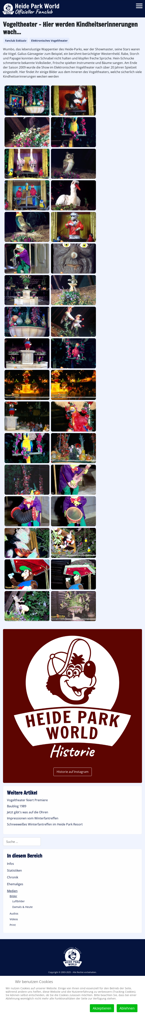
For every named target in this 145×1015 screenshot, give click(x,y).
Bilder (13, 896)
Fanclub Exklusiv (15, 40)
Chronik (12, 877)
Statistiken (14, 870)
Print (13, 925)
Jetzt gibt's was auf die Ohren (27, 812)
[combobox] (22, 841)
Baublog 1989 (16, 806)
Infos (10, 864)
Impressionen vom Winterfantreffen (32, 818)
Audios (14, 913)
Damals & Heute (22, 907)
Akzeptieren (102, 1008)
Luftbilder (18, 901)
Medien (12, 891)
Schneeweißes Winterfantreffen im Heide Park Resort (45, 824)
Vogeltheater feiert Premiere (27, 800)
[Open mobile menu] (139, 6)
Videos (14, 919)
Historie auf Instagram (73, 772)
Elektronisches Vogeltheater (49, 40)
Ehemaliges (15, 884)
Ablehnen (127, 1008)
